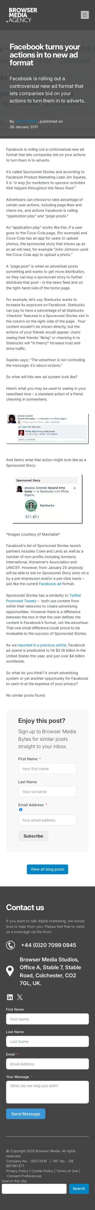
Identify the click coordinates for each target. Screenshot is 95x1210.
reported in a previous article (42, 645)
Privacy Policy (17, 1171)
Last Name (27, 782)
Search (79, 1188)
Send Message (25, 1113)
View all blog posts (47, 869)
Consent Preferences (24, 1176)
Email (10, 1054)
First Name (27, 759)
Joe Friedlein (26, 121)
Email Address (31, 805)
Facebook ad (50, 584)
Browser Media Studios (49, 959)
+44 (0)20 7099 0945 (48, 945)
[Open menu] (85, 15)
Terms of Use (67, 1171)
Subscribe (33, 835)
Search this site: (14, 1181)
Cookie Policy (42, 1171)
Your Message (17, 1077)
